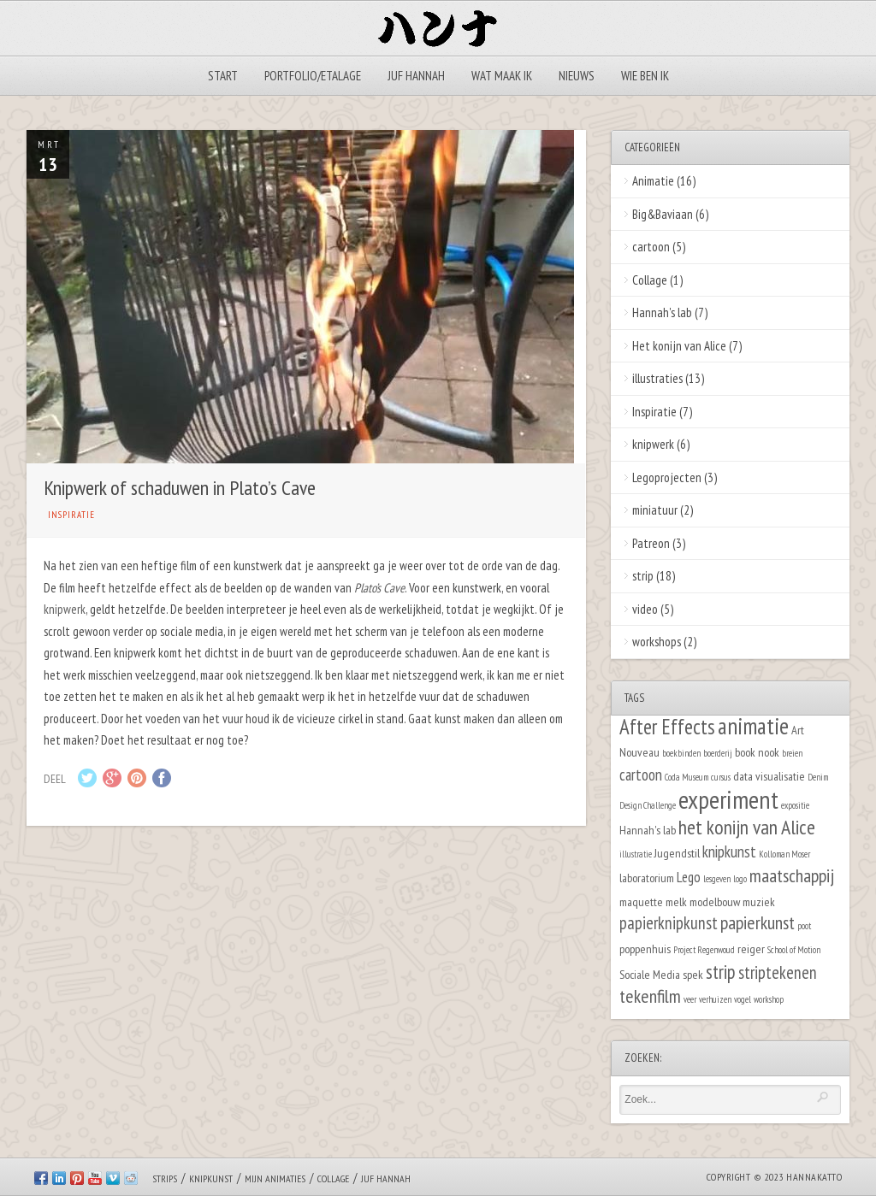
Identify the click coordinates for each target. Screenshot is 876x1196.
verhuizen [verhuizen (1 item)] (715, 999)
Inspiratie (71, 515)
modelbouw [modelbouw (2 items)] (715, 901)
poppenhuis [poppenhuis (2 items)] (645, 948)
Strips (164, 1178)
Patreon (651, 543)
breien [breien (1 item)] (792, 753)
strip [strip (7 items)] (721, 971)
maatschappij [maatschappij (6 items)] (791, 875)
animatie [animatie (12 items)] (753, 725)
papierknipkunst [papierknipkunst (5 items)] (668, 922)
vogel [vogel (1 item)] (742, 999)
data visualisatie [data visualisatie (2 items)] (769, 776)
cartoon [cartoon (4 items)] (640, 774)
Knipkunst (211, 1178)
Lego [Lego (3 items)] (689, 877)
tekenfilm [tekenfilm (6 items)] (650, 996)
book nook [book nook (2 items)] (757, 752)
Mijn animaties (275, 1178)
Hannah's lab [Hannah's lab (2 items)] (647, 830)
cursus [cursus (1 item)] (721, 777)
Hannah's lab (662, 312)
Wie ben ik (645, 76)
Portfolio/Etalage (312, 76)
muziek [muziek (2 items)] (759, 901)
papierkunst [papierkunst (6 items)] (757, 922)
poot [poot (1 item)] (804, 926)
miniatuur (655, 510)
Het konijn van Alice (679, 346)
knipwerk (65, 609)
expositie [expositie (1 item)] (795, 805)
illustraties (657, 378)
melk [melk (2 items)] (676, 901)
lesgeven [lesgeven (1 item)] (717, 879)
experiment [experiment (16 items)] (728, 799)
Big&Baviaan (662, 214)
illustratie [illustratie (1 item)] (635, 854)
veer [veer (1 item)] (690, 999)
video (645, 609)
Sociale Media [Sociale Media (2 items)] (649, 974)
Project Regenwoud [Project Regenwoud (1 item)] (704, 950)
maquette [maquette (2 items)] (641, 901)
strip (643, 576)
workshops (656, 641)
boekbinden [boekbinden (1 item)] (681, 753)
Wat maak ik (501, 76)
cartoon (651, 247)
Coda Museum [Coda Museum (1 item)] (686, 777)
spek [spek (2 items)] (693, 974)
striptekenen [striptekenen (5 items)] (777, 972)
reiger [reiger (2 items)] (751, 948)
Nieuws (577, 76)
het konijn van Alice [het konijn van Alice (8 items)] (746, 827)
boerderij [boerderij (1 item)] (717, 753)
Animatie (653, 181)
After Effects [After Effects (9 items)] (667, 726)
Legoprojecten (666, 477)
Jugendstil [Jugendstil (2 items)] (677, 853)
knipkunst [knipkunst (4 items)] (729, 851)
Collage (649, 280)
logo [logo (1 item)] (740, 879)
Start (223, 76)
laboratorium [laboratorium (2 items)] (646, 877)
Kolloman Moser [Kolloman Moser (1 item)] (784, 854)
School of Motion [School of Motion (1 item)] (793, 950)
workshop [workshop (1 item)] (769, 999)
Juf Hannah (416, 76)
